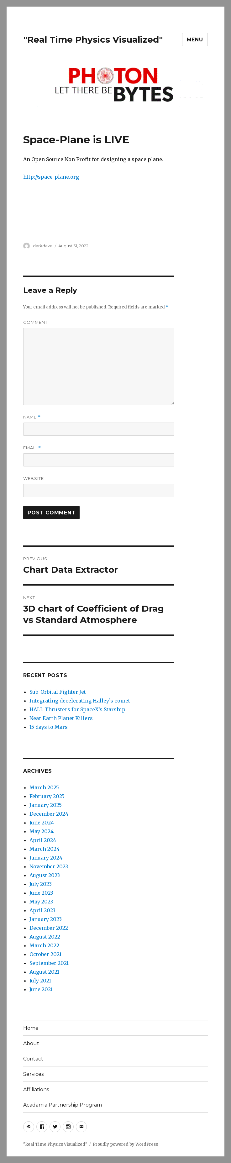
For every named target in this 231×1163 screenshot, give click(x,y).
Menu (195, 40)
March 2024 (44, 849)
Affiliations (36, 1089)
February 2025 (47, 796)
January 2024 (45, 858)
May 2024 (41, 831)
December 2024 (48, 814)
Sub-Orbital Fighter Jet (57, 692)
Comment (35, 322)
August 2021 (44, 972)
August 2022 (44, 937)
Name (32, 417)
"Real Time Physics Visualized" (93, 39)
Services (33, 1074)
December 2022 (48, 928)
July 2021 (40, 980)
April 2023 (42, 910)
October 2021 (45, 954)
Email (32, 447)
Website (33, 478)
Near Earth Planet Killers (61, 718)
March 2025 (44, 787)
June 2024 (41, 822)
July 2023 (40, 884)
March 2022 (44, 945)
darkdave (43, 245)
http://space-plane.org (51, 177)
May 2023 (41, 901)
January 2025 (45, 805)
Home (31, 1028)
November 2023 (48, 866)
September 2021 (49, 963)
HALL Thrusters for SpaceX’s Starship (77, 709)
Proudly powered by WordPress (125, 1144)
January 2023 (45, 919)
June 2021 (41, 989)
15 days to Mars (48, 727)
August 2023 (44, 875)
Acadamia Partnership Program (62, 1105)
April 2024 (42, 840)
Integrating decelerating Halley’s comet (79, 700)
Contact (33, 1059)
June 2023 (41, 893)
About (31, 1043)
